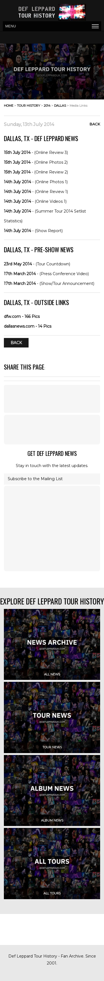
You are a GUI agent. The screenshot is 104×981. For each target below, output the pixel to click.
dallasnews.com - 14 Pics (27, 326)
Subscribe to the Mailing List (35, 478)
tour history (28, 106)
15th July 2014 (17, 152)
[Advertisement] (52, 430)
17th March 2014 (20, 273)
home (8, 106)
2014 (47, 106)
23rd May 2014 (18, 263)
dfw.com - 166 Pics (22, 316)
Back (95, 124)
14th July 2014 (17, 181)
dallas (60, 106)
